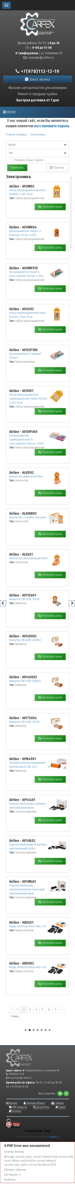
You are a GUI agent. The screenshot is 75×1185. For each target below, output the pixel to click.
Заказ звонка (37, 79)
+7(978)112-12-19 (37, 71)
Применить (17, 167)
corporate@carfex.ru (38, 57)
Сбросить (57, 167)
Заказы (57, 1103)
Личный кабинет (34, 1103)
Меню (9, 112)
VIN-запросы (18, 1107)
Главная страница (16, 134)
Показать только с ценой (28, 160)
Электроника (37, 134)
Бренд (37, 144)
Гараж (60, 1107)
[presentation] (3, 603)
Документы (41, 1107)
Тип (37, 153)
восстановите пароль (51, 126)
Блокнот (15, 1111)
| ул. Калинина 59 (38, 53)
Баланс (12, 1103)
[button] (26, 1030)
